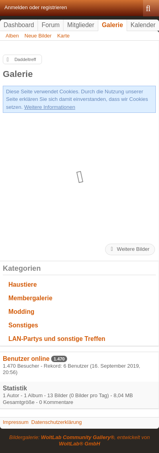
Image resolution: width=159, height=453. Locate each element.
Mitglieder (80, 25)
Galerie (112, 25)
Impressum (15, 422)
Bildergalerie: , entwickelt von (79, 440)
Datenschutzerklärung (56, 422)
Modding (21, 311)
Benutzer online (26, 358)
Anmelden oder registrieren (35, 7)
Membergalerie (30, 298)
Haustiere (22, 284)
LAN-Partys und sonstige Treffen (56, 338)
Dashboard (19, 25)
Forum (51, 25)
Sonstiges (23, 325)
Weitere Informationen (50, 107)
